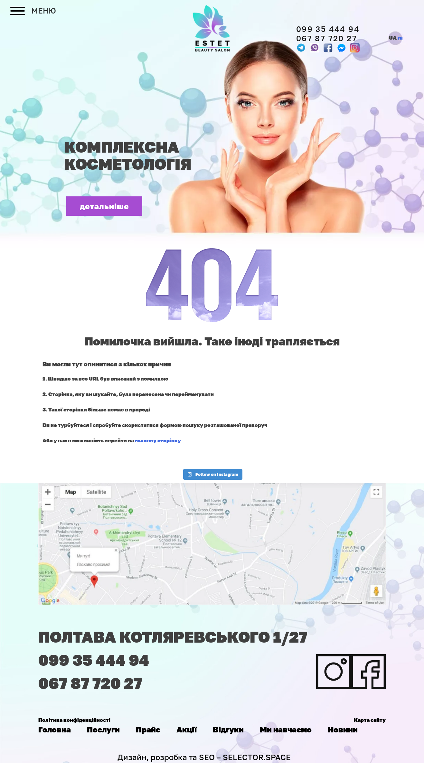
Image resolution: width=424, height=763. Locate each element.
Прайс (148, 729)
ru (400, 37)
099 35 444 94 (328, 28)
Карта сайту (370, 720)
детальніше (104, 206)
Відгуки (228, 729)
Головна (54, 729)
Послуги (103, 729)
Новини (343, 729)
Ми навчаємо (286, 729)
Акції (186, 729)
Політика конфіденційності (74, 720)
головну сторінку (158, 440)
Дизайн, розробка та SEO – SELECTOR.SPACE (204, 757)
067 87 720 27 (326, 38)
